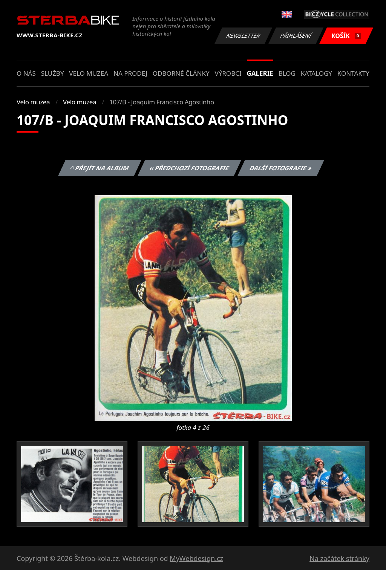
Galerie (260, 73)
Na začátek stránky (339, 558)
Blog (287, 73)
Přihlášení (296, 35)
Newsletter (243, 35)
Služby (52, 73)
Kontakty (353, 73)
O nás (26, 73)
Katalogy (316, 73)
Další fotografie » (281, 168)
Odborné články (181, 73)
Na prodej (130, 73)
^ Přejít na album (100, 168)
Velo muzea (88, 73)
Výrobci (227, 73)
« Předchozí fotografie (189, 168)
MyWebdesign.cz (196, 558)
